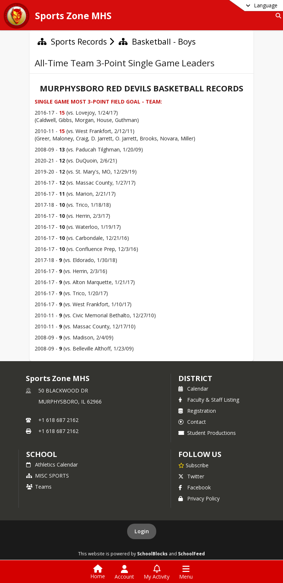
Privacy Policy (199, 498)
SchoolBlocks (152, 553)
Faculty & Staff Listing (208, 399)
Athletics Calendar (52, 464)
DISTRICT (195, 378)
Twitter (191, 476)
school (41, 454)
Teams (39, 486)
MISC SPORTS (47, 475)
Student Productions (207, 432)
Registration (197, 410)
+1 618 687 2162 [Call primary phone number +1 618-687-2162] (58, 419)
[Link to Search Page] (277, 15)
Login (141, 531)
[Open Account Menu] (124, 572)
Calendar (193, 388)
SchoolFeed (191, 553)
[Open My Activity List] (157, 572)
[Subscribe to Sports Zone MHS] (193, 465)
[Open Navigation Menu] (186, 572)
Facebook (194, 487)
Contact (192, 421)
